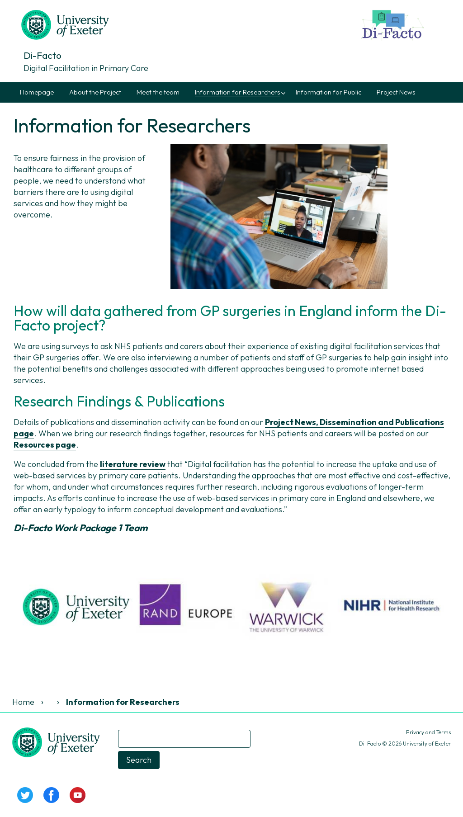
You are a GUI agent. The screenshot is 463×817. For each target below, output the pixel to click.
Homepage (37, 92)
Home (23, 702)
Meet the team (158, 92)
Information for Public (328, 92)
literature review (132, 464)
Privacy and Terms (428, 732)
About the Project (95, 92)
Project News (396, 92)
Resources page (45, 444)
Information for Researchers (237, 92)
